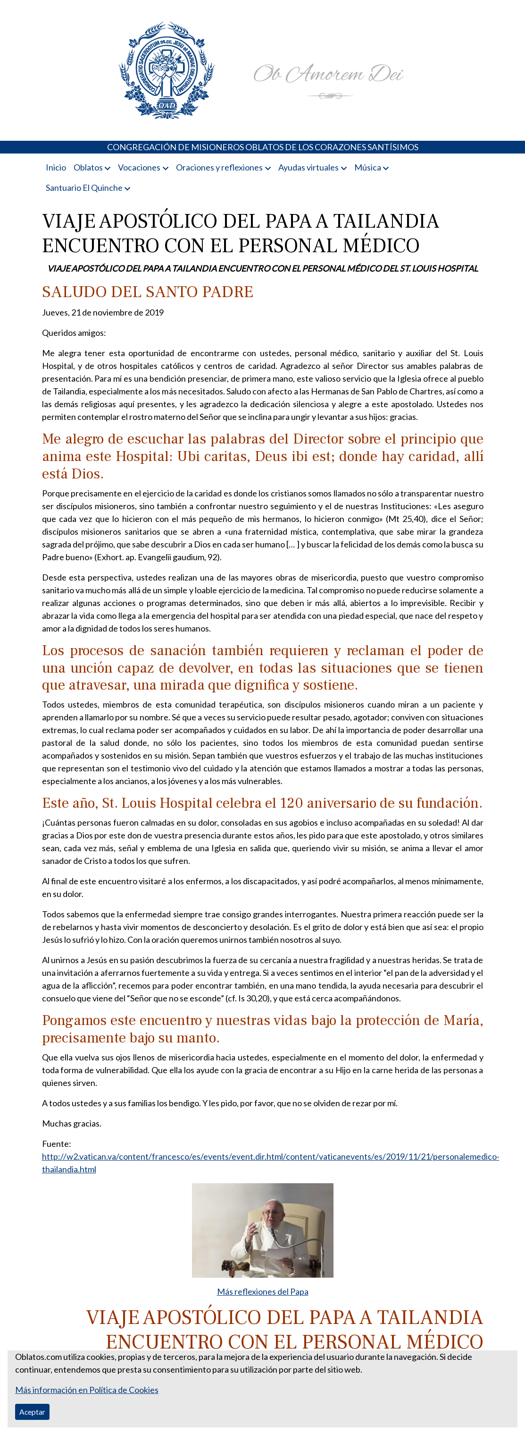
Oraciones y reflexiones (219, 167)
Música (367, 167)
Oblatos (88, 167)
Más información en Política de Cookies (86, 1389)
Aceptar (32, 1411)
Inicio (56, 167)
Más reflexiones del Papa (262, 1291)
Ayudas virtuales (308, 167)
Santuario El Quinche (84, 187)
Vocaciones (139, 167)
